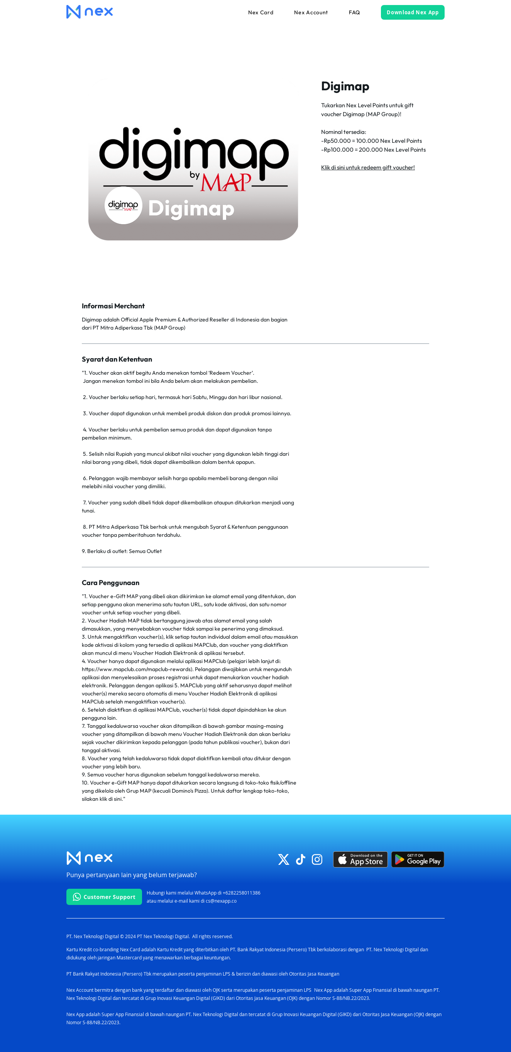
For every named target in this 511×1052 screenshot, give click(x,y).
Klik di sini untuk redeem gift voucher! (368, 167)
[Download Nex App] (413, 12)
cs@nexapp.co (221, 901)
